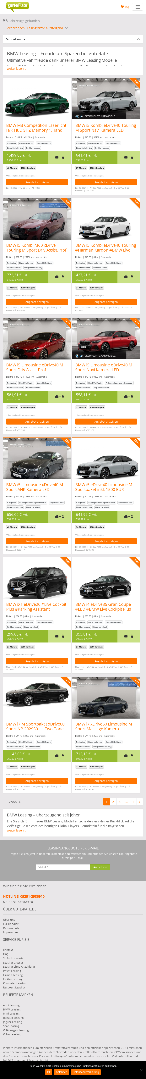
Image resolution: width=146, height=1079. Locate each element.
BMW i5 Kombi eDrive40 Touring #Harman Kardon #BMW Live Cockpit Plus (107, 250)
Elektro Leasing (13, 979)
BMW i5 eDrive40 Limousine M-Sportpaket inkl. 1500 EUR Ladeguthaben (106, 489)
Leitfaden (63, 1052)
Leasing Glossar (13, 962)
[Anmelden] (100, 867)
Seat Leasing (11, 1026)
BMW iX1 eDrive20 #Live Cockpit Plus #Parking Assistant (36, 607)
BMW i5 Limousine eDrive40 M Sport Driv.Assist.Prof (34, 367)
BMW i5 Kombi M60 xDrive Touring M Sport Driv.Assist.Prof (36, 247)
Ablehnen (61, 1072)
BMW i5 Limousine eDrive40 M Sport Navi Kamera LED (105, 367)
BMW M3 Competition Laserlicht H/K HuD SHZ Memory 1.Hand (36, 128)
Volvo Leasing (11, 1034)
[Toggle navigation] (137, 7)
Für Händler (11, 924)
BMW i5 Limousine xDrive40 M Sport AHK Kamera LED (34, 487)
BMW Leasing (11, 1009)
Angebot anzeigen (37, 182)
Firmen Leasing (13, 975)
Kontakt (8, 950)
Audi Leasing (11, 1005)
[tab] (73, 39)
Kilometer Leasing (14, 983)
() (127, 7)
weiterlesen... (16, 68)
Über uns (9, 919)
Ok (49, 1072)
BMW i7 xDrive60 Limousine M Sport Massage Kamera (105, 726)
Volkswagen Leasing (16, 1030)
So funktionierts (13, 958)
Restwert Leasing (14, 987)
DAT (10, 1060)
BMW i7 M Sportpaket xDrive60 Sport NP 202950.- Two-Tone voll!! (35, 728)
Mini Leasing (11, 1013)
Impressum (10, 932)
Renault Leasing (13, 1018)
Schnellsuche (15, 39)
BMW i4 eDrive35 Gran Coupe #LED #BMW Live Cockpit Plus (105, 607)
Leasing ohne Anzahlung (19, 966)
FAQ (5, 954)
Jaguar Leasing (12, 1022)
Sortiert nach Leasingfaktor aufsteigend (35, 28)
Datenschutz (11, 928)
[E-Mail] (63, 867)
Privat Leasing (12, 971)
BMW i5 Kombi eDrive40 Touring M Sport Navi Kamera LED (107, 128)
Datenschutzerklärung (86, 1072)
